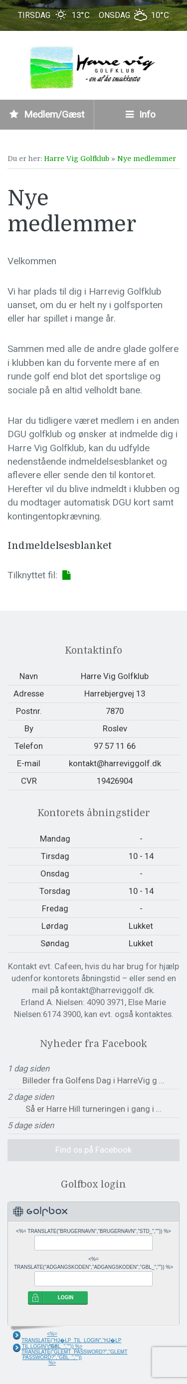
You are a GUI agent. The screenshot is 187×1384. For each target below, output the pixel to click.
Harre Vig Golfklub (76, 159)
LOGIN (66, 1297)
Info (141, 114)
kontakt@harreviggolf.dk (115, 763)
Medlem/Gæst (46, 114)
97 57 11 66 (115, 746)
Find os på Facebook (93, 1150)
